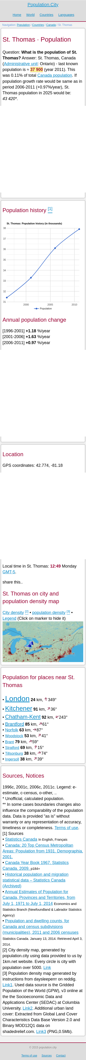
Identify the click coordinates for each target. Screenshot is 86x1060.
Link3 (41, 1031)
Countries (46, 15)
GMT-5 (9, 572)
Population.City (43, 4)
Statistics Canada (21, 839)
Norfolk (11, 730)
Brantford (14, 724)
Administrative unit (21, 63)
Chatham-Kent (23, 717)
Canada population (54, 75)
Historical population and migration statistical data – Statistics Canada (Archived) (35, 880)
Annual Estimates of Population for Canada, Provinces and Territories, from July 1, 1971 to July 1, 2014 (39, 897)
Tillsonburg (14, 753)
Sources (47, 1055)
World (30, 15)
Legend (9, 618)
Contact (61, 1055)
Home (17, 15)
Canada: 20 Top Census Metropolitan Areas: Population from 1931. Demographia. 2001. (43, 851)
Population (23, 25)
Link (47, 967)
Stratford (12, 748)
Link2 (28, 1008)
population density (48, 612)
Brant (9, 742)
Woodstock (14, 736)
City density (13, 612)
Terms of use (66, 827)
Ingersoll (12, 759)
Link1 (7, 985)
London (17, 698)
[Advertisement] (43, 149)
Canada (51, 25)
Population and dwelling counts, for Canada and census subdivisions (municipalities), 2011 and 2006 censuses (40, 927)
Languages (66, 15)
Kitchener (18, 708)
